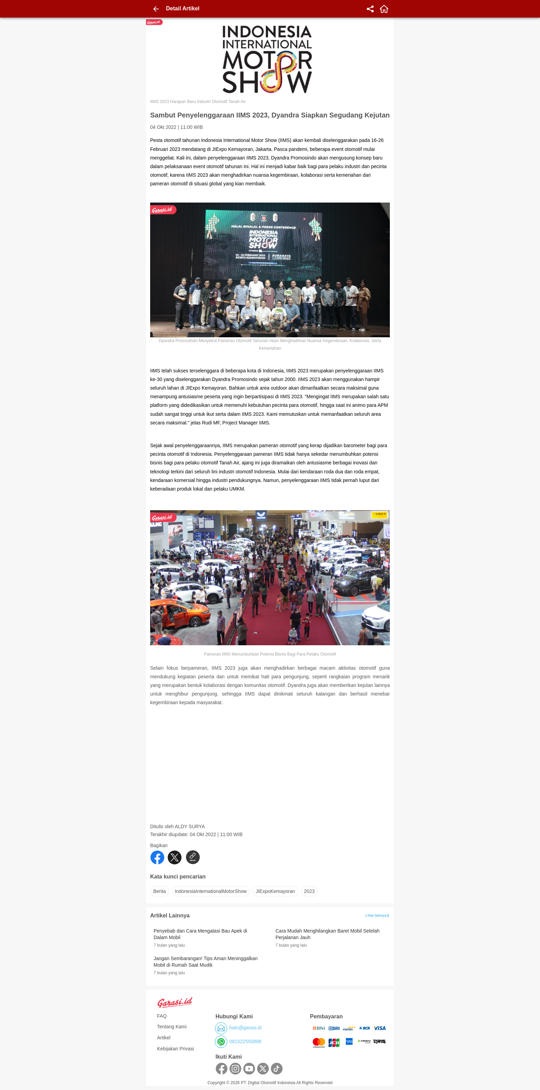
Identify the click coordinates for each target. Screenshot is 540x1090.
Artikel (163, 1037)
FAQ (162, 1016)
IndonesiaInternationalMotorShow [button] (211, 891)
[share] (370, 9)
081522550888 (245, 1041)
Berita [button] (159, 891)
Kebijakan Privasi (175, 1048)
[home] (384, 9)
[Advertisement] (270, 775)
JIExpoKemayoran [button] (275, 891)
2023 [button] (309, 891)
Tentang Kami (172, 1026)
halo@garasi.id (245, 1027)
